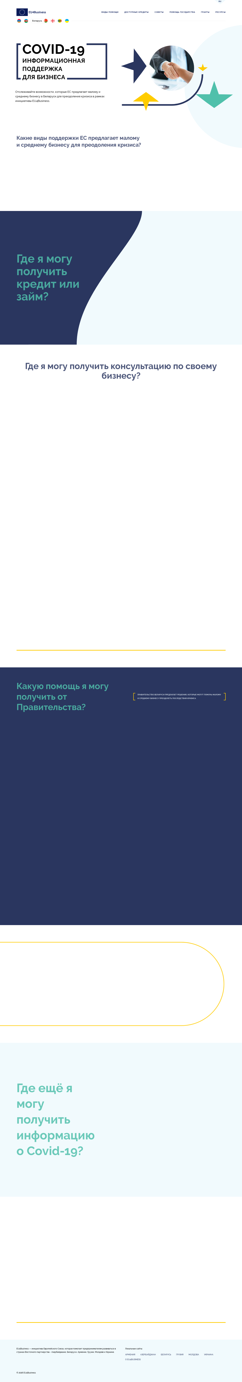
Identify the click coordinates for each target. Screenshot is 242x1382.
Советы (159, 12)
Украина (208, 1354)
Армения (130, 1354)
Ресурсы (220, 12)
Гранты (205, 12)
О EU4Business (133, 1359)
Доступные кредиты (136, 12)
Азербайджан (148, 1354)
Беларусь (166, 1354)
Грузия (180, 1354)
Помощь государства (182, 12)
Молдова (194, 1354)
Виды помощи (110, 12)
